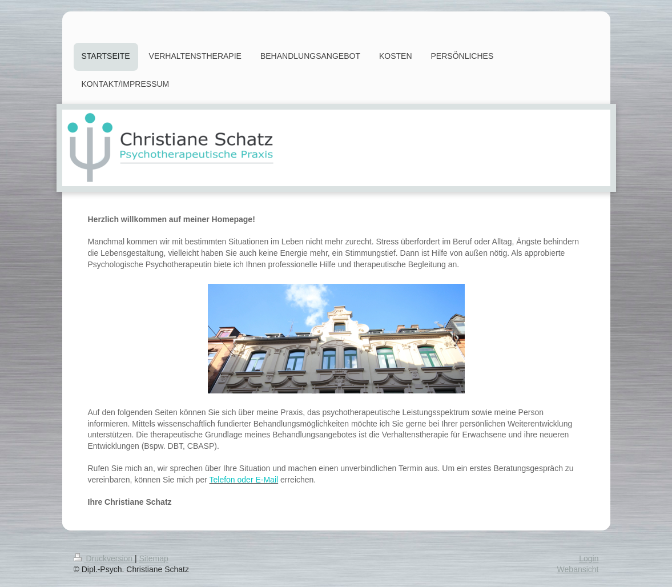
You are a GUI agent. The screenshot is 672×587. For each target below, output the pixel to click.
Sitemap (153, 558)
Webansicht (578, 569)
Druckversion (104, 558)
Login (588, 558)
